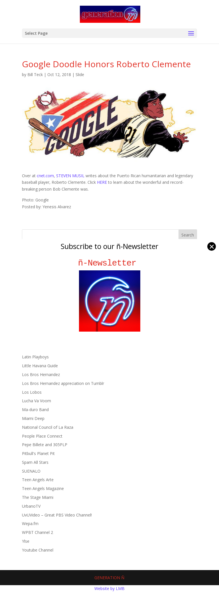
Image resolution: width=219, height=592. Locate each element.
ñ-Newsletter (109, 263)
